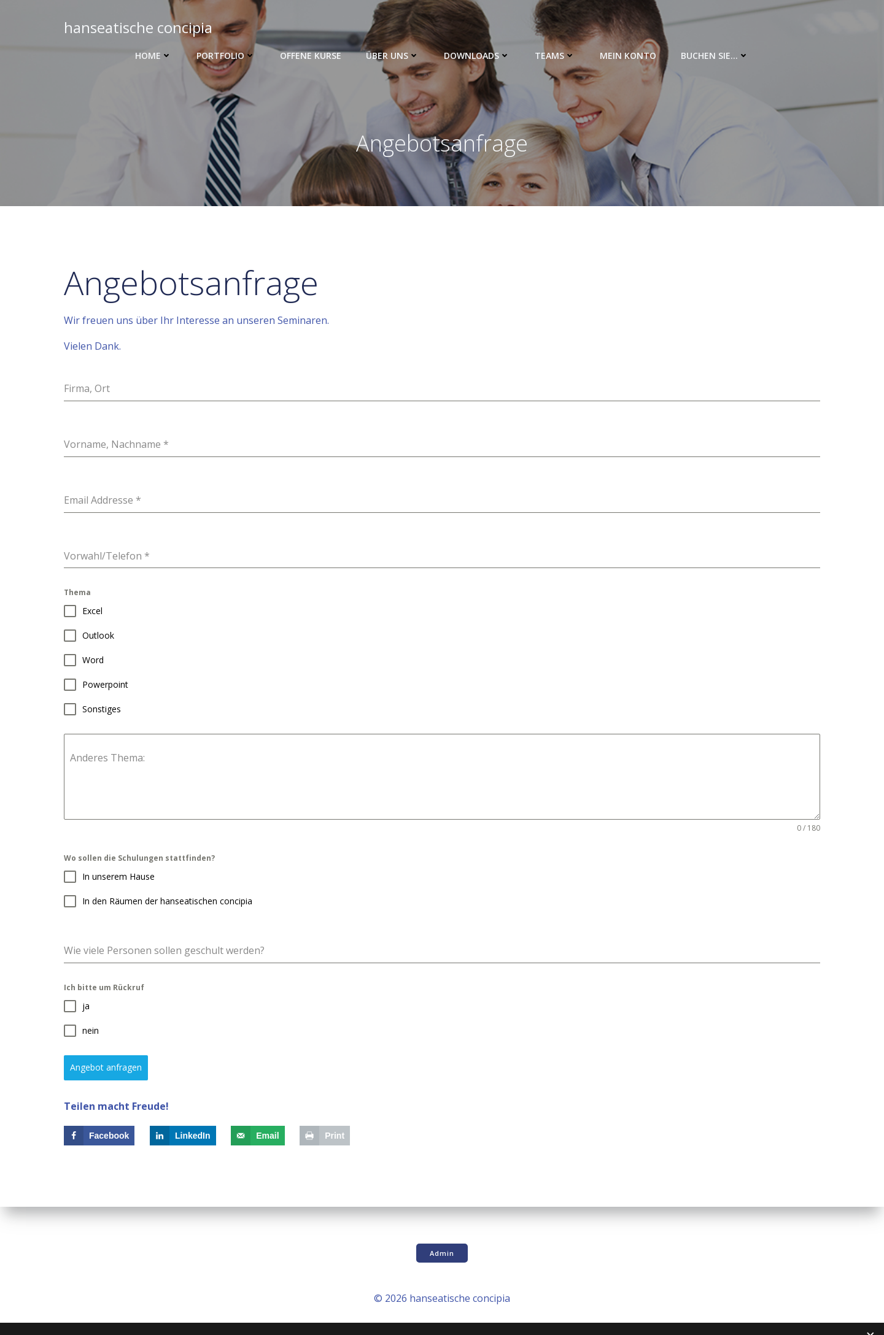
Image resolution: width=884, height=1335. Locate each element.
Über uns (392, 55)
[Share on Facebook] (99, 1135)
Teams (555, 55)
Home (153, 55)
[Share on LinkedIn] (183, 1135)
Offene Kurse (310, 55)
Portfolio (225, 55)
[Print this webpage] (325, 1135)
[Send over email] (257, 1135)
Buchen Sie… (715, 55)
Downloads (477, 55)
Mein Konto (628, 55)
